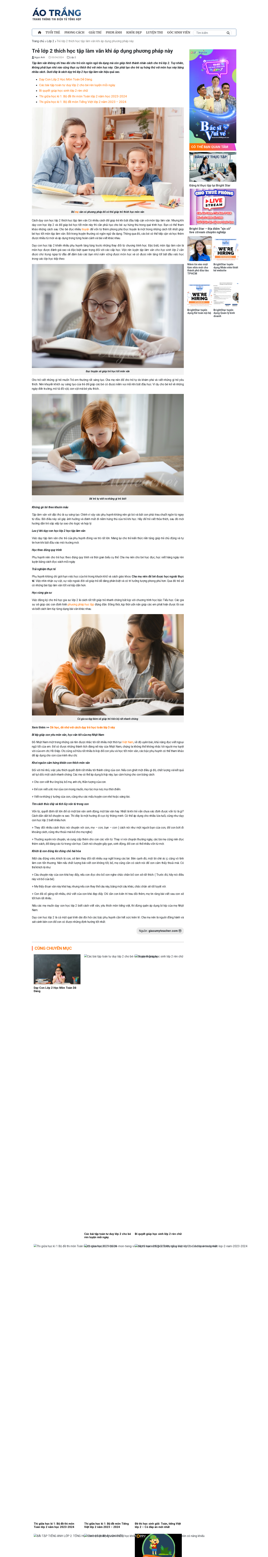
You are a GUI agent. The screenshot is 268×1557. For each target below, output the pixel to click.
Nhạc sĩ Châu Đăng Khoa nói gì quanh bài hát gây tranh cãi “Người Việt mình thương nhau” (131, 1138)
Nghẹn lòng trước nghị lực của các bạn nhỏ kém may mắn (130, 1169)
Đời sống (123, 1214)
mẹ (76, 212)
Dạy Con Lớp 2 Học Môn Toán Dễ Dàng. (66, 79)
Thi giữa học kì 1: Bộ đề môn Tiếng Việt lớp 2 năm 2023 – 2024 (82, 102)
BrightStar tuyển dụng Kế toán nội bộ (199, 312)
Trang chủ (38, 41)
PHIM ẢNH (114, 32)
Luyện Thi (154, 32)
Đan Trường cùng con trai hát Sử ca (113, 1102)
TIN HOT (122, 1349)
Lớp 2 (50, 41)
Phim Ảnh (124, 1282)
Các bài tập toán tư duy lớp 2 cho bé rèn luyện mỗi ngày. (77, 85)
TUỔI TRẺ (52, 32)
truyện (85, 229)
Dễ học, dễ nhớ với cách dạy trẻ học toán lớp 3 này (82, 727)
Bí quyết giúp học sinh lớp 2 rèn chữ (63, 90)
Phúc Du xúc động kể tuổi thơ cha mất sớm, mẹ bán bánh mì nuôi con (132, 1307)
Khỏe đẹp (134, 32)
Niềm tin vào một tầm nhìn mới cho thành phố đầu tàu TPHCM (198, 269)
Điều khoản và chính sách (58, 1553)
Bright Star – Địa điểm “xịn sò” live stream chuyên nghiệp (210, 230)
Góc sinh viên (178, 32)
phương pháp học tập (81, 604)
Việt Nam (127, 742)
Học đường (124, 1176)
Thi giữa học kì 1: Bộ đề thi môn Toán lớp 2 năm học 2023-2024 (83, 96)
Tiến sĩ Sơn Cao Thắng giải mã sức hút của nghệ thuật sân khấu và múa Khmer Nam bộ (131, 1205)
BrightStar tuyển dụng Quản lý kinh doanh (224, 313)
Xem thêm (108, 1374)
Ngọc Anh (38, 57)
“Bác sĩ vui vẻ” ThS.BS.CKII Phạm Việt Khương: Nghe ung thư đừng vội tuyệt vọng (133, 1341)
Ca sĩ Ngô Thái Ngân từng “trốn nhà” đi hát (118, 1237)
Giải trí (95, 32)
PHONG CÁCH (74, 32)
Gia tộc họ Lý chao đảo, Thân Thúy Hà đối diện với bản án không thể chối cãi (130, 1273)
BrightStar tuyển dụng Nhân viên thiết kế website (225, 267)
